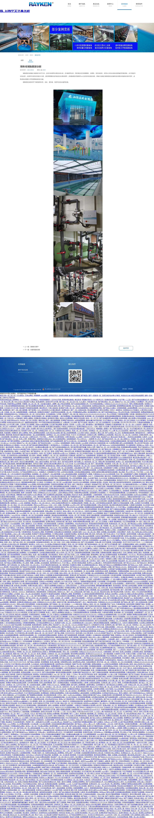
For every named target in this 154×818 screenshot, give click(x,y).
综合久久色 (54, 528)
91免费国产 (140, 402)
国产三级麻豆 (98, 722)
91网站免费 (122, 726)
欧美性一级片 (48, 449)
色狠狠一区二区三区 (29, 404)
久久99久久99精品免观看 (77, 616)
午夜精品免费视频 (143, 422)
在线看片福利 (77, 532)
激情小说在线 (76, 443)
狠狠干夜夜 (93, 596)
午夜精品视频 (84, 718)
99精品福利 (11, 631)
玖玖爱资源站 (60, 437)
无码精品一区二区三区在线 (98, 430)
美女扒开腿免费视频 (26, 461)
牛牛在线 (91, 441)
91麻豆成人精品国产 (144, 534)
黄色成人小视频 (46, 618)
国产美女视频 (18, 777)
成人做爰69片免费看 (120, 579)
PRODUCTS (96, 6)
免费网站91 (128, 718)
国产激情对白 (26, 550)
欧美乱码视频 (83, 790)
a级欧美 (145, 424)
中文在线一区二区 (41, 656)
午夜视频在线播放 (76, 682)
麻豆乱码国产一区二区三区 (9, 709)
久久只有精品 (9, 794)
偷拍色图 (65, 565)
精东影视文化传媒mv (19, 600)
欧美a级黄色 (40, 402)
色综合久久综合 (37, 449)
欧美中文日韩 (148, 441)
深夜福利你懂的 (62, 773)
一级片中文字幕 (141, 742)
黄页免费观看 (30, 604)
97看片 (55, 792)
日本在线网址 (60, 579)
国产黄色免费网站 (13, 441)
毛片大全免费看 (10, 548)
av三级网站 (144, 484)
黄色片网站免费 (106, 583)
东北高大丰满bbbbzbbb (59, 759)
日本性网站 (78, 517)
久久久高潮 (124, 777)
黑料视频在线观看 (133, 509)
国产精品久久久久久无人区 (48, 808)
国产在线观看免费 (56, 441)
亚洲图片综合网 (16, 556)
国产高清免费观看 (13, 554)
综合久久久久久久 (145, 464)
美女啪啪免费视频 (38, 521)
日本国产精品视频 (35, 620)
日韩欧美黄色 (144, 435)
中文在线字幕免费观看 (145, 592)
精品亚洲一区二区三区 (82, 466)
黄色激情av (90, 424)
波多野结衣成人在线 (121, 515)
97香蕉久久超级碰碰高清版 (62, 614)
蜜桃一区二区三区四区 (38, 742)
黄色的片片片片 (122, 480)
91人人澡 (44, 728)
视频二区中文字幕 (137, 658)
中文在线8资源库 (19, 722)
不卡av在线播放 (130, 538)
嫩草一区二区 (127, 773)
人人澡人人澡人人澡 (58, 800)
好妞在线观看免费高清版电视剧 (63, 724)
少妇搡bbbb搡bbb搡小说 (43, 447)
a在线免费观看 (132, 408)
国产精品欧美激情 (9, 464)
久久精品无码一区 (30, 590)
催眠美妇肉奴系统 (31, 422)
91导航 (59, 414)
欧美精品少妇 (75, 542)
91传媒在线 (97, 635)
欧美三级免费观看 (85, 495)
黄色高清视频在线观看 (102, 623)
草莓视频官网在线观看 (115, 486)
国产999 (106, 699)
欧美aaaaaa (101, 631)
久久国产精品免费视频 (126, 722)
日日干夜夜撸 (107, 542)
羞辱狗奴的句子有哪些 (126, 705)
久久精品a (72, 720)
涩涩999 (25, 687)
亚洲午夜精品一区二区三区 (97, 600)
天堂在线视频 (111, 581)
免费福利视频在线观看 (89, 581)
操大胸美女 (79, 757)
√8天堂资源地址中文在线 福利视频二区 (78, 668)
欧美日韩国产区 (60, 507)
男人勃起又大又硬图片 (46, 507)
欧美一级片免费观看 (40, 554)
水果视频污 (56, 571)
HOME (69, 6)
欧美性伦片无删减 (6, 594)
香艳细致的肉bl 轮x (11, 414)
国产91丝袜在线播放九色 (140, 399)
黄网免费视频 (30, 528)
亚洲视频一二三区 (65, 784)
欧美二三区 (75, 554)
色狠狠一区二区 (89, 503)
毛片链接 (150, 420)
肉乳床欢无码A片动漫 (57, 676)
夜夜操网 (81, 635)
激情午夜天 (133, 430)
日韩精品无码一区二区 (27, 414)
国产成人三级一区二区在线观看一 (96, 639)
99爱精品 (21, 598)
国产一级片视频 (126, 590)
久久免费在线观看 (23, 724)
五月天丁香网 (116, 682)
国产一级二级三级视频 (20, 410)
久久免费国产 (47, 517)
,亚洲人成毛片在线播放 (68, 525)
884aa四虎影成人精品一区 (135, 713)
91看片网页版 (11, 495)
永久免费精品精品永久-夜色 (114, 782)
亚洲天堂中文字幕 (52, 402)
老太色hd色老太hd (81, 523)
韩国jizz (86, 604)
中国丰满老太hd (142, 672)
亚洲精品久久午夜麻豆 (131, 410)
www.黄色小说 (11, 519)
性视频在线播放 (70, 587)
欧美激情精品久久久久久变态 (136, 647)
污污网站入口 (17, 641)
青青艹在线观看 (26, 492)
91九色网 (106, 426)
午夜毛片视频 (131, 654)
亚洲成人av (141, 445)
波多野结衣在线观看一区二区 (61, 412)
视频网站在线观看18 (18, 490)
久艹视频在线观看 (86, 744)
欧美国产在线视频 (100, 457)
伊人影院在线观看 (34, 728)
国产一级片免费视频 (53, 420)
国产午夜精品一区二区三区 (71, 406)
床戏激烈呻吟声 (115, 513)
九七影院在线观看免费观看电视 (105, 453)
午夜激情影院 (52, 645)
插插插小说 (33, 732)
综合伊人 (130, 649)
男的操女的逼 (43, 488)
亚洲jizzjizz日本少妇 (126, 643)
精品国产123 (105, 437)
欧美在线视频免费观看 (113, 416)
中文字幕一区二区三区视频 (96, 691)
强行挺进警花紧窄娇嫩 (135, 441)
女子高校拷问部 (76, 618)
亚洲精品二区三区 (115, 668)
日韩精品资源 (99, 476)
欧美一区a (131, 532)
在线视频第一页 (59, 775)
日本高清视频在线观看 (125, 581)
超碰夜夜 (47, 515)
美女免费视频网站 (92, 792)
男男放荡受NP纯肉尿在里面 (99, 523)
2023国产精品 (53, 478)
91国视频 (49, 575)
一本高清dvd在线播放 (134, 437)
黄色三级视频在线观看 (37, 433)
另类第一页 (121, 713)
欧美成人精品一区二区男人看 (97, 587)
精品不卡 (66, 701)
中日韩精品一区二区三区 (70, 445)
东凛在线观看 (117, 542)
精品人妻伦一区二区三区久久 (73, 511)
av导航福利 (19, 418)
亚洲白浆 (73, 575)
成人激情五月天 (117, 720)
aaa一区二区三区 (60, 674)
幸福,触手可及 (92, 402)
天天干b (45, 509)
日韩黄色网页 (120, 511)
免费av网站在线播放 (31, 777)
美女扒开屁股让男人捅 (14, 691)
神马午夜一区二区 (103, 662)
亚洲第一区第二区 (64, 620)
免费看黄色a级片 (89, 488)
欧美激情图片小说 (94, 412)
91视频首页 (73, 528)
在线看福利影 (91, 455)
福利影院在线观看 (45, 792)
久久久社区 (138, 689)
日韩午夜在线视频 (53, 567)
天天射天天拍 (51, 660)
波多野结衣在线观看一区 (28, 635)
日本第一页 (5, 455)
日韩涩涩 (28, 579)
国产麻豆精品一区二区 (106, 402)
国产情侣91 (57, 517)
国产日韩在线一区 (13, 565)
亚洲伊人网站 (26, 540)
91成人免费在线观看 (43, 757)
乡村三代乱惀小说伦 (21, 666)
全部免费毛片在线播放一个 (99, 492)
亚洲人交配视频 (91, 590)
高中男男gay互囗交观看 (78, 786)
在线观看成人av (77, 709)
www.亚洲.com (145, 715)
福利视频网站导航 (42, 528)
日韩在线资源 (87, 406)
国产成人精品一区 (131, 627)
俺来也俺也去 (22, 466)
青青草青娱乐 (37, 519)
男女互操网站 (17, 784)
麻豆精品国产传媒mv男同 (86, 519)
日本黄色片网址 (26, 554)
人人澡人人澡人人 (34, 736)
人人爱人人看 (80, 424)
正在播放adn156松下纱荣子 (49, 583)
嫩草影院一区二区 (107, 701)
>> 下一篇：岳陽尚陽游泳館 (31, 349)
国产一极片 (37, 509)
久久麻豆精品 (118, 618)
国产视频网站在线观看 (35, 695)
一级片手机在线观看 (113, 517)
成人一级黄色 (142, 639)
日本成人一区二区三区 (54, 687)
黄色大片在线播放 (119, 616)
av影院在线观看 (94, 682)
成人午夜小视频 (82, 666)
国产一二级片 (74, 713)
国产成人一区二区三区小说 (68, 402)
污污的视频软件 (33, 552)
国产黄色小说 (107, 449)
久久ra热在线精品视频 (69, 474)
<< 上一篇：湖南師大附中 (31, 346)
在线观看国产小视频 (110, 468)
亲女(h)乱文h (58, 740)
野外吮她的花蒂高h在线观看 (136, 600)
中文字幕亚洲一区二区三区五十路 (59, 742)
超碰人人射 (120, 796)
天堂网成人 (34, 399)
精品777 (106, 513)
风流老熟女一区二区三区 (19, 437)
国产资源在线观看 (77, 608)
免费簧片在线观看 (31, 561)
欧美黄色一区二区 (49, 542)
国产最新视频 (108, 654)
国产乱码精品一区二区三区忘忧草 (74, 627)
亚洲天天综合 (77, 480)
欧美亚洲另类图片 (46, 674)
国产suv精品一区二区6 (113, 433)
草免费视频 (49, 532)
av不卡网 (114, 722)
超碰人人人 (65, 569)
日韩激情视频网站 (29, 623)
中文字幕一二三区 (124, 399)
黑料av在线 (21, 604)
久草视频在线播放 (86, 765)
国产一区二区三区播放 (126, 451)
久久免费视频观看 (89, 734)
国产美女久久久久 (129, 563)
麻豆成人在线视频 (28, 525)
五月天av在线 (125, 550)
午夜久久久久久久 (53, 685)
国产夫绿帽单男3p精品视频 (109, 418)
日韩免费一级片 (114, 639)
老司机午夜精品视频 (79, 563)
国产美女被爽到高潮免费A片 (36, 406)
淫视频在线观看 (148, 523)
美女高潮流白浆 (103, 509)
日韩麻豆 (108, 424)
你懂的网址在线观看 (81, 492)
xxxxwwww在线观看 (141, 581)
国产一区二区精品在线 (95, 468)
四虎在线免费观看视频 (25, 499)
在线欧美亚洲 (107, 695)
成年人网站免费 (139, 453)
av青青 (110, 521)
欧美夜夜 (108, 464)
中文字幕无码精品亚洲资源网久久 (51, 422)
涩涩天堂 (127, 525)
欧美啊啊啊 (8, 478)
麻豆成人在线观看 (21, 614)
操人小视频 (19, 660)
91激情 (123, 455)
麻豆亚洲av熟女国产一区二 (142, 457)
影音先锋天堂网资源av (95, 738)
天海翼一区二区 (10, 412)
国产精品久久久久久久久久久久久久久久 (62, 643)
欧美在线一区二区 (91, 461)
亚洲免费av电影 (75, 540)
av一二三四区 (25, 399)
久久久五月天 (36, 672)
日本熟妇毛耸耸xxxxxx (61, 540)
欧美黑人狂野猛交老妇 (46, 637)
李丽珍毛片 (68, 449)
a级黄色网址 (90, 685)
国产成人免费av (92, 556)
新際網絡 (130, 389)
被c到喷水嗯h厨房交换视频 (119, 505)
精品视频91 (67, 495)
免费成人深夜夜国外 (23, 519)
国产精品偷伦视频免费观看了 (39, 445)
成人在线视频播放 (39, 435)
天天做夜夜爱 (82, 441)
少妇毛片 (86, 437)
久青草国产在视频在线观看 (48, 490)
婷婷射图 (137, 722)
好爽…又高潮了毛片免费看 (25, 424)
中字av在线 (69, 715)
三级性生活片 (34, 437)
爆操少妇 (41, 420)
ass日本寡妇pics (142, 538)
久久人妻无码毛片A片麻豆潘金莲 (49, 410)
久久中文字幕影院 (29, 556)
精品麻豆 (9, 722)
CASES (124, 6)
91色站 (121, 525)
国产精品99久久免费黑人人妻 (116, 685)
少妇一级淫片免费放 (42, 461)
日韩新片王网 (92, 435)
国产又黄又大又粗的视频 (31, 676)
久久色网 (74, 422)
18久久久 (58, 701)
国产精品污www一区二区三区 (132, 513)
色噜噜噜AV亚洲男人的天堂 (92, 705)
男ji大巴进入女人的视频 (75, 507)
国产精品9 (146, 546)
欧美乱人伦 (70, 813)
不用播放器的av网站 (80, 412)
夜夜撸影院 (118, 521)
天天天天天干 (144, 515)
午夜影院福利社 (34, 614)
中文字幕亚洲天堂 (136, 428)
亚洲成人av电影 (110, 530)
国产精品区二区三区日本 (9, 587)
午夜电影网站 (15, 540)
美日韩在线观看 (78, 769)
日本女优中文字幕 (145, 616)
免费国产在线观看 (142, 468)
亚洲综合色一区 (94, 784)
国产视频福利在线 (74, 497)
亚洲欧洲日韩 (139, 488)
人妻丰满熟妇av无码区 (66, 492)
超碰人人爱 (49, 740)
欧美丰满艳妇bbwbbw (141, 668)
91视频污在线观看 (135, 505)
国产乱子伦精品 (5, 453)
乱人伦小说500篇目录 (63, 777)
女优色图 (12, 536)
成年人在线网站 (141, 544)
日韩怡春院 (108, 651)
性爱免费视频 (16, 530)
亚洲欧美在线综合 (128, 416)
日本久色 (10, 418)
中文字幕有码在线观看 (32, 693)
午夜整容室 (142, 548)
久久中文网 (11, 424)
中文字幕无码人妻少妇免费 (24, 633)
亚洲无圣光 (16, 649)
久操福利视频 (50, 720)
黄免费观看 (77, 594)
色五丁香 (119, 474)
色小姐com (52, 811)
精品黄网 (97, 804)
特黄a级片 (40, 689)
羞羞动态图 (133, 620)
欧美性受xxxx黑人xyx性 (97, 817)
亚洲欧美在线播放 (110, 399)
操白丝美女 (150, 453)
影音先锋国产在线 (139, 499)
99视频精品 (79, 583)
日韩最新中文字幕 (118, 449)
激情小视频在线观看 (76, 501)
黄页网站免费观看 (89, 517)
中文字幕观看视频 (129, 521)
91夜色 (145, 437)
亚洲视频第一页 (80, 571)
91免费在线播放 (58, 587)
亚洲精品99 (66, 410)
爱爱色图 (9, 435)
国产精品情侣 (82, 575)
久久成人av (5, 443)
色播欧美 (15, 433)
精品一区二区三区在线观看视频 (124, 742)
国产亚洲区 (32, 410)
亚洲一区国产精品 (57, 451)
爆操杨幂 (32, 786)
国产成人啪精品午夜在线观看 (69, 792)
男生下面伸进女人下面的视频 (19, 711)
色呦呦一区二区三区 (138, 439)
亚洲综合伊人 (7, 767)
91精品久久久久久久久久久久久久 (117, 404)
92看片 (149, 497)
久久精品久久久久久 (7, 428)
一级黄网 (91, 439)
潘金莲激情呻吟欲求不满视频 (109, 740)
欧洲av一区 (120, 461)
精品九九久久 (148, 753)
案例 (31, 55)
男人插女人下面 (126, 732)
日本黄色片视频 (139, 765)
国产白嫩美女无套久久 (137, 606)
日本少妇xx (149, 658)
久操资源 (135, 435)
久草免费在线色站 (80, 715)
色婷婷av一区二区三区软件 (24, 447)
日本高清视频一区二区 (34, 573)
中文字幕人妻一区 (114, 680)
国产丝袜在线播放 (81, 736)
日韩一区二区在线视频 (65, 468)
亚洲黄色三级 (130, 468)
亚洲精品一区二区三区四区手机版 (58, 435)
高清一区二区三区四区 (80, 430)
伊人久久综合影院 (122, 430)
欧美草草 (38, 608)
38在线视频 (76, 808)
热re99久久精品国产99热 (21, 449)
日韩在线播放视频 (88, 641)
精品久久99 (90, 804)
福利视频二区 (92, 713)
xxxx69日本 (109, 815)
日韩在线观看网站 (82, 408)
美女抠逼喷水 (53, 554)
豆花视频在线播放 (109, 480)
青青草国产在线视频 (82, 538)
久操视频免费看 (67, 517)
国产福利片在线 (88, 645)
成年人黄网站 (23, 433)
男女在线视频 (63, 528)
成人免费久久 (125, 439)
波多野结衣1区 (122, 519)
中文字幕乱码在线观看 (115, 736)
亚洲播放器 (7, 410)
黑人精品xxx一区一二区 (25, 596)
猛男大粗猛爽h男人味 (21, 618)
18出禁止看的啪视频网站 (95, 530)
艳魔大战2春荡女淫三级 (116, 670)
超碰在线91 (45, 676)
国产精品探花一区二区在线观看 (93, 459)
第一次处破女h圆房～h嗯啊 (47, 404)
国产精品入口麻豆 (109, 408)
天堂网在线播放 (101, 680)
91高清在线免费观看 (118, 445)
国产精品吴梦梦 (137, 406)
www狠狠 (102, 540)
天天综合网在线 (80, 556)
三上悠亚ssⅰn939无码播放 (87, 585)
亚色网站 (69, 788)
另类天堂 (66, 499)
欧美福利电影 (111, 461)
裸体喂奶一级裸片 (102, 428)
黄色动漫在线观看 (43, 484)
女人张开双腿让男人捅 (82, 464)
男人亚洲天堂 (148, 428)
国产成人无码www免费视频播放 (101, 718)
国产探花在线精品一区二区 (119, 428)
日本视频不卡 (101, 685)
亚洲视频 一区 (57, 755)
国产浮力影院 (83, 422)
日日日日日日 (70, 633)
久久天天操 (69, 464)
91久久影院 (100, 488)
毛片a (43, 734)
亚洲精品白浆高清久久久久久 (118, 478)
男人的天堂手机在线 (142, 443)
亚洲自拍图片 (139, 598)
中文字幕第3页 (112, 656)
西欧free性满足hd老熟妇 (64, 466)
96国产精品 (46, 767)
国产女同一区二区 (111, 730)
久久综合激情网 (45, 724)
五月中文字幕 (56, 399)
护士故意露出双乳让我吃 (117, 600)
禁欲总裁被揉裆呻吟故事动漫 (27, 488)
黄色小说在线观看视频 (57, 606)
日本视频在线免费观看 (8, 499)
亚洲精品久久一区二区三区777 (132, 753)
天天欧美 (132, 480)
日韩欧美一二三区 (76, 486)
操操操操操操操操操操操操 (122, 499)
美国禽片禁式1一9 (88, 399)
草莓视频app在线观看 (112, 732)
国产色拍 (116, 651)
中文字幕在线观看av (97, 404)
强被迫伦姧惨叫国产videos (136, 497)
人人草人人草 (133, 734)
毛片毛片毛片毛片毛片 (129, 422)
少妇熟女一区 (11, 685)
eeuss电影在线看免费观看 (137, 579)
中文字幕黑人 (115, 577)
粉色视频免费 (117, 695)
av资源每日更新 (137, 651)
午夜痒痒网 (129, 689)
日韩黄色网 (51, 536)
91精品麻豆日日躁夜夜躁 (63, 532)
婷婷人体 (123, 800)
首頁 (69, 4)
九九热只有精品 (71, 697)
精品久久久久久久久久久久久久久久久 (92, 414)
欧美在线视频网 (44, 530)
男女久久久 (69, 509)
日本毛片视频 (54, 656)
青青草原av (133, 738)
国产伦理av (84, 647)
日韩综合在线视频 (57, 484)
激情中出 (91, 786)
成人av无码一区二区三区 (65, 552)
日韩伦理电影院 (5, 755)
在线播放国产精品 (101, 645)
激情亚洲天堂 (140, 433)
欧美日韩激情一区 (38, 416)
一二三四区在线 (147, 542)
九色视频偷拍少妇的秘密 (106, 470)
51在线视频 (74, 651)
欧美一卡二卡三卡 (92, 418)
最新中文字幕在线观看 (121, 503)
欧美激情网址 (123, 554)
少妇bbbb (85, 728)
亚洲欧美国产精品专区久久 (82, 672)
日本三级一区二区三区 (120, 464)
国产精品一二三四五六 (69, 548)
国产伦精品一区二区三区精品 (125, 420)
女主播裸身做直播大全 (90, 565)
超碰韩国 (27, 503)
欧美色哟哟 (130, 604)
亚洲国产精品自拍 (67, 420)
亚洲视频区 (113, 571)
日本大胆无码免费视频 (89, 509)
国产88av (67, 554)
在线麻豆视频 (137, 546)
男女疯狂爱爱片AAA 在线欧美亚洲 (120, 457)
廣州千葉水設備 (23, 370)
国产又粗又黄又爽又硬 (103, 641)
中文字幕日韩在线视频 (146, 519)
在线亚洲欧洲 (99, 660)
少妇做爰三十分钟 (134, 800)
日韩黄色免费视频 (143, 583)
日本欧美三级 (106, 682)
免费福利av (15, 734)
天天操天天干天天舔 (11, 408)
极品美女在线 (105, 592)
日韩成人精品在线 (146, 530)
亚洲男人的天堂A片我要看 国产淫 (68, 559)
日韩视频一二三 (128, 641)
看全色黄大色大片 (42, 459)
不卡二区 (13, 728)
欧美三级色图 (55, 662)
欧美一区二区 (31, 459)
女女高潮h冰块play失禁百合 (61, 530)
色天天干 (143, 730)
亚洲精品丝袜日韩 (98, 406)
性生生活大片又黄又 (40, 606)
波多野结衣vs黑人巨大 (55, 732)
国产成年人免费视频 (78, 530)
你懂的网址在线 (66, 662)
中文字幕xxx (66, 563)
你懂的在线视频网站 (57, 693)
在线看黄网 (147, 536)
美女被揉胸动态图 (77, 416)
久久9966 (80, 433)
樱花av (20, 587)
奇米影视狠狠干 (45, 399)
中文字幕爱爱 (127, 771)
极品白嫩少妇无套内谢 (94, 420)
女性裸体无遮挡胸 (97, 697)
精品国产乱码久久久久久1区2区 (30, 571)
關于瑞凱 (82, 4)
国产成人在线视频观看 (69, 433)
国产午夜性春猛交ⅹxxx (109, 412)
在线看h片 (43, 472)
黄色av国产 (69, 753)
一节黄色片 (17, 606)
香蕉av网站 (49, 511)
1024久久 (22, 592)
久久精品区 (4, 459)
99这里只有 (130, 511)
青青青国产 (134, 490)
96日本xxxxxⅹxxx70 (95, 629)
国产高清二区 (22, 728)
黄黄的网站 (32, 439)
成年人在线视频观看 (126, 443)
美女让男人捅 (9, 402)
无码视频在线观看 (95, 666)
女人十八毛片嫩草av (114, 540)
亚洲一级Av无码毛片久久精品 (138, 656)
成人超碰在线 (7, 654)
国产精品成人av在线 (135, 523)
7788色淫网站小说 (120, 804)
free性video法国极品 (141, 495)
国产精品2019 (142, 563)
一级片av (150, 647)
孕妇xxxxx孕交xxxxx (41, 505)
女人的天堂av (139, 577)
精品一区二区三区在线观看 (23, 505)
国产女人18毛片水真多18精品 (91, 767)
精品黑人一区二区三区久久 (41, 503)
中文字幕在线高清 (147, 645)
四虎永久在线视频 (99, 643)
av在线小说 (122, 594)
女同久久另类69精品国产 (131, 540)
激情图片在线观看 (52, 416)
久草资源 (122, 468)
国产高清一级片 (55, 461)
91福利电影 (91, 676)
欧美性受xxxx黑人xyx (60, 453)
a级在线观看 (84, 693)
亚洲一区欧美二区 (145, 565)
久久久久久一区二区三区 (32, 587)
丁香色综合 (121, 647)
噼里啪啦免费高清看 (29, 482)
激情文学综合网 (79, 418)
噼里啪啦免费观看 (33, 771)
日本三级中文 (117, 641)
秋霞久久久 (62, 592)
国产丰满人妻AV (109, 534)
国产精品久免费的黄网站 (13, 563)
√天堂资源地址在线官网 (104, 503)
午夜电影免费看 (123, 414)
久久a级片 (83, 402)
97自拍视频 (101, 581)
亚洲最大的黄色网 (117, 536)
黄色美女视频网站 (138, 732)
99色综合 (62, 813)
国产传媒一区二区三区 (46, 590)
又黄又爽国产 (121, 532)
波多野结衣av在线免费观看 (18, 455)
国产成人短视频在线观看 (108, 554)
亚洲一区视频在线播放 (99, 670)
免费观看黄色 (56, 666)
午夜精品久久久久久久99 (94, 707)
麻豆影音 (78, 399)
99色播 (132, 414)
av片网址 (17, 416)
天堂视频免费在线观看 (130, 682)
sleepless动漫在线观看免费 (84, 660)
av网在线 (66, 422)
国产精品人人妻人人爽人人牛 (85, 724)
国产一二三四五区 (132, 470)
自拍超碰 (126, 490)
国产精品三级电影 (62, 649)
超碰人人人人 (95, 567)
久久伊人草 (24, 445)
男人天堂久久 (82, 439)
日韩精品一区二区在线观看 (118, 620)
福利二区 (41, 784)
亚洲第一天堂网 (32, 426)
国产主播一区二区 (100, 744)
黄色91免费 (110, 792)
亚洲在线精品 (123, 459)
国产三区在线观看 (87, 542)
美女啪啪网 (64, 713)
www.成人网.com (56, 722)
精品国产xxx (80, 455)
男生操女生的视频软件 (112, 550)
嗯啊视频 (77, 796)
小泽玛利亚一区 (88, 730)
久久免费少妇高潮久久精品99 (120, 699)
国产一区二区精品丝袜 (79, 410)
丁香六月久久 (90, 428)
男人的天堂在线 (124, 412)
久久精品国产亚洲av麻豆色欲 (141, 746)
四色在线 (39, 525)
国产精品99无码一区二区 (111, 439)
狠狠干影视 (102, 486)
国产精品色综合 (55, 548)
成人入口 (20, 637)
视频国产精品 (140, 604)
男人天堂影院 (112, 414)
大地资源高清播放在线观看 (47, 635)
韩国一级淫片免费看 (64, 782)
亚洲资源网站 (82, 525)
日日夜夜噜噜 (149, 740)
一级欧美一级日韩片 (130, 528)
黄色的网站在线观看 (78, 654)
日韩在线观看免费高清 (63, 480)
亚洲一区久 (8, 542)
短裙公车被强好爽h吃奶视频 (40, 441)
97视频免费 (34, 749)
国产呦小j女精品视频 (129, 585)
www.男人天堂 (75, 505)
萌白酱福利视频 (93, 410)
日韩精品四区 (52, 592)
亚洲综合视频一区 (13, 790)
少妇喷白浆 (32, 412)
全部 (22, 60)
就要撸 (86, 449)
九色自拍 (37, 755)
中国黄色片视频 (75, 565)
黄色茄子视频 (38, 464)
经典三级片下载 (33, 788)
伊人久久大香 (93, 813)
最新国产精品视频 (9, 798)
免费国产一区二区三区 (51, 455)
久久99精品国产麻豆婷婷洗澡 (42, 540)
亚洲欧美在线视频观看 (23, 511)
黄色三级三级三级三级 (8, 466)
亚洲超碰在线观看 (128, 433)
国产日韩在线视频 (48, 672)
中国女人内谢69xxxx (68, 426)
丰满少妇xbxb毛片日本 (111, 495)
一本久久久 (120, 627)
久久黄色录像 (145, 629)
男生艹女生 (111, 604)
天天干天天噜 (55, 703)
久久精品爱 (35, 724)
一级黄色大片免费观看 (128, 639)
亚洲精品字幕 (9, 585)
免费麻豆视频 (85, 554)
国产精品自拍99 (43, 548)
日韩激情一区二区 (110, 726)
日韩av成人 (42, 732)
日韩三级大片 (88, 618)
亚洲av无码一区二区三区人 (30, 565)
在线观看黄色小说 (42, 476)
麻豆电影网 (10, 447)
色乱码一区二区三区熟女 (119, 596)
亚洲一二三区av (72, 674)
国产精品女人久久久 (120, 567)
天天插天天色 (76, 751)
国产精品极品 (76, 771)
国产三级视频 (86, 573)
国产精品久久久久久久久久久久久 (70, 645)
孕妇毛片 (58, 786)
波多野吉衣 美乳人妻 (95, 525)
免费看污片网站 (63, 610)
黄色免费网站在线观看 (21, 457)
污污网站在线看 (57, 534)
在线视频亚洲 (14, 643)
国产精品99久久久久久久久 (49, 691)
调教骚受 (19, 495)
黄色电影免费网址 (100, 755)
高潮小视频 (95, 552)
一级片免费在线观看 (145, 724)
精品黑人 (7, 515)
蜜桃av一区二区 (79, 546)
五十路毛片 (58, 511)
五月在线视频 (58, 744)
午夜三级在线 (53, 408)
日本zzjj (115, 451)
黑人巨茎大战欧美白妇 (40, 538)
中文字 (73, 435)
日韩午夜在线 (70, 437)
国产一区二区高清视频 (42, 759)
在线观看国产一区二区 (142, 612)
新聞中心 (110, 4)
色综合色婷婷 (14, 567)
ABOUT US (82, 6)
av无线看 (17, 594)
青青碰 (43, 660)
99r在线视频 (57, 519)
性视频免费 (143, 474)
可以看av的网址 (8, 501)
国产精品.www (105, 445)
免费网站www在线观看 (106, 435)
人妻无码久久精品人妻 (81, 561)
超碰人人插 (22, 426)
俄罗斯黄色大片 (55, 563)
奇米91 (35, 468)
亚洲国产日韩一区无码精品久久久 (91, 550)
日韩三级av (99, 480)
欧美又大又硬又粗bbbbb (25, 575)
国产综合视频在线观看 (89, 505)
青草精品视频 (26, 672)
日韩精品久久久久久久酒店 (47, 492)
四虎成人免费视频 (53, 713)
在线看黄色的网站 (95, 408)
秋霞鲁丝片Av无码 (26, 759)
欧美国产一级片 (82, 596)
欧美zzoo (103, 792)
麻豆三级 (101, 433)
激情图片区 (73, 678)
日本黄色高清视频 (24, 538)
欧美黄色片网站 (53, 418)
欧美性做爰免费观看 (74, 759)
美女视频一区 (47, 587)
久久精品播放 (109, 488)
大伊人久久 (40, 544)
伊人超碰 (26, 486)
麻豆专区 (108, 476)
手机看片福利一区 (91, 742)
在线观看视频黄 (22, 412)
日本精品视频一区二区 (84, 699)
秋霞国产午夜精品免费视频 (41, 534)
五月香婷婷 (108, 616)
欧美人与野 (23, 439)
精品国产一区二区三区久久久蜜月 (93, 559)
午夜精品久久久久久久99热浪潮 (104, 474)
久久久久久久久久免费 (29, 507)
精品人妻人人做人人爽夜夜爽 (98, 637)
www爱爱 (33, 548)
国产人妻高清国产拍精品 (61, 618)
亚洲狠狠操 (8, 470)
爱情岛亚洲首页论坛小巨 (138, 678)
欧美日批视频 (70, 775)
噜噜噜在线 (6, 592)
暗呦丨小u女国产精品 (22, 451)
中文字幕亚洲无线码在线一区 (51, 565)
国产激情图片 (24, 763)
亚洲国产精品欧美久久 (17, 459)
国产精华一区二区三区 (47, 561)
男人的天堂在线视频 (13, 492)
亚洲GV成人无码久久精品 (133, 536)
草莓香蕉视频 (7, 457)
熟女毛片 (143, 478)
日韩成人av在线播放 (46, 581)
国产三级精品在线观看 (118, 509)
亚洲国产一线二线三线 (70, 414)
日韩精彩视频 (122, 408)
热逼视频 (42, 426)
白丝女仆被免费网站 (98, 466)
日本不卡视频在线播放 (106, 511)
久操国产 (87, 499)
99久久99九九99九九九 (138, 571)
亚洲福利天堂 (24, 742)
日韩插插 (93, 482)
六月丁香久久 (128, 668)
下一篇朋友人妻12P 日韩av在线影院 (46, 796)
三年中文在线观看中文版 (115, 538)
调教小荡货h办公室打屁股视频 (58, 806)
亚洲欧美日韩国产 (43, 412)
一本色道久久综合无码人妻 (9, 544)
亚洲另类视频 (132, 534)
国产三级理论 (81, 775)
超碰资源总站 (9, 451)
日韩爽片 (149, 451)
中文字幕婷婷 (121, 534)
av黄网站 (35, 637)
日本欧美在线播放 (19, 470)
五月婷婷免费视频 (112, 466)
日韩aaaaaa (86, 759)
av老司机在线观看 (67, 472)
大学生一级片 (123, 656)
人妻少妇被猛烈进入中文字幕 (10, 532)
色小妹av (147, 699)
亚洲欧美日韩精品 (40, 418)
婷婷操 (121, 573)
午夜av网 (98, 542)
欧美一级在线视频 (100, 674)
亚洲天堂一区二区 (68, 687)
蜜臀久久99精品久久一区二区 (133, 728)
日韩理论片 (34, 813)
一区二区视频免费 (88, 497)
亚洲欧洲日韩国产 (111, 459)
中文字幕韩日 (11, 528)
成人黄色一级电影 (35, 455)
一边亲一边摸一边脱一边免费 (25, 428)
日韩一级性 (98, 426)
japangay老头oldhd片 (7, 771)
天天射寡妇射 (81, 435)
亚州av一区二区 (31, 726)
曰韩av (79, 536)
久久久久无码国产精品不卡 (81, 625)
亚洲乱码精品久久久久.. (85, 426)
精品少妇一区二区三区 (123, 435)
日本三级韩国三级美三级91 (132, 552)
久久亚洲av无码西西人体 (133, 587)
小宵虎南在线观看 (50, 523)
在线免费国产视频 (29, 569)
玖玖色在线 (10, 633)
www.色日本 (16, 515)
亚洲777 (7, 734)
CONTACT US (139, 6)
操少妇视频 (90, 571)
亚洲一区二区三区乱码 (134, 631)
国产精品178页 (47, 486)
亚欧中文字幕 (62, 602)
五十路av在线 (120, 556)
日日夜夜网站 (27, 616)
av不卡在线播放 (20, 695)
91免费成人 (28, 773)
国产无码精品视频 (83, 670)
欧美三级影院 (87, 513)
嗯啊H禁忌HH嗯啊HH (64, 811)
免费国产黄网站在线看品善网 (137, 614)
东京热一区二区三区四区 (29, 420)
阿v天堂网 (90, 616)
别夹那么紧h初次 (67, 459)
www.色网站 (32, 484)
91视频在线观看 (137, 637)
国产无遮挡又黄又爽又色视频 (96, 606)
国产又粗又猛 (75, 569)
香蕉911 (42, 575)
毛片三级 (101, 796)
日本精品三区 (109, 707)
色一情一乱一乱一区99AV (36, 513)
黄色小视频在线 (8, 695)
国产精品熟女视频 (117, 592)
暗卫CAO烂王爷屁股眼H (54, 668)
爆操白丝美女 (15, 468)
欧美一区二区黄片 (45, 453)
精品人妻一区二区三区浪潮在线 (71, 703)
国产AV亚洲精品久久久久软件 (42, 715)
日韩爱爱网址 (69, 523)
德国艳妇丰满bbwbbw (44, 439)
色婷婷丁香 (30, 722)
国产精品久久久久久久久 (93, 658)
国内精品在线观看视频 (60, 515)
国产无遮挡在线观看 (61, 428)
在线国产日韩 (140, 451)
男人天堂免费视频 (75, 478)
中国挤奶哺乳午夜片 (13, 699)
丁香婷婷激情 (98, 495)
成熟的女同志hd (107, 804)
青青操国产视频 (19, 697)
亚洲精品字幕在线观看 (83, 451)
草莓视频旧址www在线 (103, 749)
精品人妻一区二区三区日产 (44, 633)
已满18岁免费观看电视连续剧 (14, 406)
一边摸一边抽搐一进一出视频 (106, 519)
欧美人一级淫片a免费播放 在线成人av (52, 585)
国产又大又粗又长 (70, 441)
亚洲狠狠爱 (84, 817)
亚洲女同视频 (57, 499)
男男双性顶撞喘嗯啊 (37, 763)
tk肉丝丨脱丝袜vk (90, 433)
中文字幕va (122, 507)
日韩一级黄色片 (26, 523)
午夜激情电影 (117, 424)
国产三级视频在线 (61, 678)
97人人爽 (112, 430)
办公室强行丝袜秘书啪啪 (34, 577)
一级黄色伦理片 (130, 583)
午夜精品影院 (131, 672)
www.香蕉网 (4, 567)
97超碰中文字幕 (119, 654)
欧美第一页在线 (69, 424)
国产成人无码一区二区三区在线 (56, 457)
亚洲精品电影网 (77, 503)
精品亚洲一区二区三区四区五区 (129, 561)
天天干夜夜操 (38, 523)
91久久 (32, 713)
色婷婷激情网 (135, 412)
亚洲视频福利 (35, 711)
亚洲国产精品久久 (72, 579)
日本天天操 (68, 581)
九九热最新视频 (130, 782)
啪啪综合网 (49, 804)
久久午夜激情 (141, 420)
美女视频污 (126, 658)
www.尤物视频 (123, 606)
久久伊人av (83, 600)
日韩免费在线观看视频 (83, 552)
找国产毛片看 (77, 664)
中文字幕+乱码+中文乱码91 (9, 472)
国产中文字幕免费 (111, 544)
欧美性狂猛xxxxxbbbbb (99, 759)
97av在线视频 (15, 523)
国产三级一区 (44, 749)
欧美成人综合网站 (20, 585)
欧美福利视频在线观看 (61, 575)
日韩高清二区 (59, 804)
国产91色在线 (139, 786)
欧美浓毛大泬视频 (7, 484)
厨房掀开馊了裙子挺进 (64, 521)
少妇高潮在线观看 (38, 511)
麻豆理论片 (43, 408)
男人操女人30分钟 (77, 499)
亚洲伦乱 (55, 746)
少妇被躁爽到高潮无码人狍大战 (128, 530)
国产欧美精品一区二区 (8, 713)
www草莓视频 (98, 513)
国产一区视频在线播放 (126, 544)
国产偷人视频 (60, 633)
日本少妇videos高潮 (53, 433)
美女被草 (26, 813)
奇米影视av (86, 777)
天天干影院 (101, 517)
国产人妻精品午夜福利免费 (85, 680)
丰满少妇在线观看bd (72, 693)
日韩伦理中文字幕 (49, 709)
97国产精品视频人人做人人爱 (10, 534)
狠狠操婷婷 (84, 637)
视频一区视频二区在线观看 (106, 532)
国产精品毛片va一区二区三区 (77, 629)
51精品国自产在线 (138, 757)
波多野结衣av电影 (79, 662)
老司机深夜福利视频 (96, 808)
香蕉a (42, 457)
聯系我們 (139, 4)
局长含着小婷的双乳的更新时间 (120, 482)
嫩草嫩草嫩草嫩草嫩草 (24, 464)
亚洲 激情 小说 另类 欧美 (84, 633)
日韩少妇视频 (100, 497)
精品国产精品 (101, 676)
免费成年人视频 (111, 559)
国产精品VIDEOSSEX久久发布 (11, 521)
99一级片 (139, 521)
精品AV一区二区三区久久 (140, 811)
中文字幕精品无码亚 (102, 441)
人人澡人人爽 (112, 674)
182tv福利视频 (111, 406)
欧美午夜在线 (124, 466)
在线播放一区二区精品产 (41, 474)
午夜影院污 (125, 794)
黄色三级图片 (78, 449)
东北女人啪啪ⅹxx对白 (53, 627)
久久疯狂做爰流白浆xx (131, 484)
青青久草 (79, 488)
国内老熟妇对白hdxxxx (31, 691)
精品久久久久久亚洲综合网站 (26, 705)
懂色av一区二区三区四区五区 (13, 800)
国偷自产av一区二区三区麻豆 (125, 402)
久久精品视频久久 (115, 490)
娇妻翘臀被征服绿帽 (124, 406)
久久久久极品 (32, 470)
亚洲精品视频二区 (12, 513)
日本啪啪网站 (94, 540)
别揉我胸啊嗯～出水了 (85, 476)
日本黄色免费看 (116, 575)
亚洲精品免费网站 (78, 782)
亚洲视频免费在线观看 (129, 447)
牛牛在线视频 (69, 538)
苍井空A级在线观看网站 (16, 561)
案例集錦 (124, 4)
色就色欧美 (142, 559)
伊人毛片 (98, 439)
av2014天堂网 (138, 773)
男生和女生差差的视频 (145, 554)
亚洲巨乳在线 (62, 513)
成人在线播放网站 (59, 439)
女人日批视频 (119, 689)
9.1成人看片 (82, 676)
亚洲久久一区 (145, 618)
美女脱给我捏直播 (50, 695)
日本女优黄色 (40, 414)
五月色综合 (24, 709)
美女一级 (66, 651)
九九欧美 (77, 459)
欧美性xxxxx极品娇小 (94, 563)
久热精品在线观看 (76, 639)
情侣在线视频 (148, 585)
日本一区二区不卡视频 (51, 573)
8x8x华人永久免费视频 (144, 480)
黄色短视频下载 (137, 699)
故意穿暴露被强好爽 (132, 629)
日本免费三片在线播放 (78, 610)
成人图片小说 (143, 501)
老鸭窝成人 (21, 610)
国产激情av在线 (130, 796)
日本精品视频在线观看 (118, 441)
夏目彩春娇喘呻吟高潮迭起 (83, 457)
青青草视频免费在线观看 (82, 521)
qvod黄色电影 (67, 482)
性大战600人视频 (38, 532)
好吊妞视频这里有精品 (14, 623)
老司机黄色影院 (49, 579)
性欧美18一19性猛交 (84, 484)
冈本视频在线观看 (56, 780)
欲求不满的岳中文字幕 (41, 703)
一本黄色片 (78, 705)
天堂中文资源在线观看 (117, 751)
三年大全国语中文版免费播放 (21, 474)
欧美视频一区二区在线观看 (94, 416)
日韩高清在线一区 (10, 782)
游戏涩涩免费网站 (50, 577)
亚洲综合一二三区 (17, 503)
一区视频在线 (132, 455)
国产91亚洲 (45, 600)
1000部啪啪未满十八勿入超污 (16, 608)
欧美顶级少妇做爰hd (53, 426)
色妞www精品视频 (42, 424)
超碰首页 (65, 501)
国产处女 (139, 666)
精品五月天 (94, 687)
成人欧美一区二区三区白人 (9, 786)
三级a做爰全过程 (80, 468)
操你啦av (36, 674)
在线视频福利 (71, 439)
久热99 (149, 544)
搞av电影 (122, 472)
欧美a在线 (121, 426)
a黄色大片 (125, 806)
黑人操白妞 (27, 521)
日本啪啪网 (149, 594)
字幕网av (118, 488)
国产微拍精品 (82, 587)
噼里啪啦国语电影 (22, 548)
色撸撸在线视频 (106, 552)
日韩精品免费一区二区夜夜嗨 (132, 767)
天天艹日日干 (134, 464)
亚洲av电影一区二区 (110, 705)
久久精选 (40, 482)
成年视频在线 (99, 424)
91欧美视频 (78, 732)
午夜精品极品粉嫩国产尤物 (55, 734)
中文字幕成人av (108, 420)
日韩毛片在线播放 (91, 511)
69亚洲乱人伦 (59, 581)
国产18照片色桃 (143, 596)
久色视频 (77, 753)
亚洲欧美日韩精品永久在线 (71, 470)
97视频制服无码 (148, 426)
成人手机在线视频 (63, 404)
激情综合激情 (51, 513)
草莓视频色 (133, 519)
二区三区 (110, 724)
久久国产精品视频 (55, 424)
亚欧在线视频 (110, 627)
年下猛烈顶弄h (97, 699)
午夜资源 (113, 426)
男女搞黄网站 (17, 453)
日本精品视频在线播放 (82, 472)
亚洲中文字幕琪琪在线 (24, 674)
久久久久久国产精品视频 (13, 625)
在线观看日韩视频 (114, 501)
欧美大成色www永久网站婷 (33, 495)
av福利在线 (25, 441)
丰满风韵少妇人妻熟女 (63, 430)
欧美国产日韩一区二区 (67, 408)
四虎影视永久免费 (101, 571)
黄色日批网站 (104, 410)
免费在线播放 (97, 664)
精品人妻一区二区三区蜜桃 (101, 451)
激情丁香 (114, 761)
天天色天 (7, 664)
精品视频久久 (134, 478)
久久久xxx (132, 554)
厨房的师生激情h (68, 399)
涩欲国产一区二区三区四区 (143, 649)
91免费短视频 (114, 443)
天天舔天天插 (94, 647)
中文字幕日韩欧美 (45, 499)
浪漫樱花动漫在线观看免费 (121, 476)
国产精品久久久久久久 (122, 633)
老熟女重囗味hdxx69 (145, 707)
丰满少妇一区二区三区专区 (143, 775)
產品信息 (96, 4)
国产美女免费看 (5, 546)
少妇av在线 (101, 794)
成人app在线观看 (89, 536)
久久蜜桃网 (34, 701)
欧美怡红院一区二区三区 (118, 523)
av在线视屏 (8, 606)
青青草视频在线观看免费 (36, 466)
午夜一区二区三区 (87, 751)
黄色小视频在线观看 (136, 404)
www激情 (79, 437)
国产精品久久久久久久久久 (88, 490)
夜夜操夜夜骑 (42, 567)
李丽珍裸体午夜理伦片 (51, 525)
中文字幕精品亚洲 (45, 744)
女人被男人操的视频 (56, 538)
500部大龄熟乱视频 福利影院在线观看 (104, 472)
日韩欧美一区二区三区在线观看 (32, 515)
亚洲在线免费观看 (124, 546)
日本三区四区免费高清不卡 (61, 503)
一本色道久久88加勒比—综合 (26, 497)
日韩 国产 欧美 (28, 480)
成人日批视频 (118, 718)
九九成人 (98, 786)
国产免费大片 (137, 718)
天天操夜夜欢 (51, 414)
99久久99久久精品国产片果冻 (24, 402)
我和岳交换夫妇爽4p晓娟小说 (10, 430)
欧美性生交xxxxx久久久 (94, 654)
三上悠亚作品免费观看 (110, 664)
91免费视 (3, 422)
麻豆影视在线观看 (24, 765)
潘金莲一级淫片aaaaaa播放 (84, 761)
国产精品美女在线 (44, 443)
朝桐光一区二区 (26, 468)
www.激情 (23, 513)
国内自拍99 (20, 798)
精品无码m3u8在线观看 (47, 802)
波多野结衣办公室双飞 (40, 651)
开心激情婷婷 (131, 445)
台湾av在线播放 (118, 583)
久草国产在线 (95, 437)
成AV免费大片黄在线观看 (137, 418)
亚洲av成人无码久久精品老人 (116, 497)
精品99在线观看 (87, 689)
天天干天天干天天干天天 (131, 542)
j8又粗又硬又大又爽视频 (36, 612)
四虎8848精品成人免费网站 (9, 399)
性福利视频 (126, 811)
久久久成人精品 (132, 616)
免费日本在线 (147, 573)
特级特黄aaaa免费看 (14, 404)
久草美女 (47, 641)
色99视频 (66, 505)
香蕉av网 (101, 461)
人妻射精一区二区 (136, 806)
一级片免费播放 (65, 416)
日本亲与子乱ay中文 (54, 501)
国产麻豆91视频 (35, 486)
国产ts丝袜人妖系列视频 (132, 573)
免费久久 (61, 577)
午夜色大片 (100, 399)
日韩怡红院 (37, 616)
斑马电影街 (138, 511)
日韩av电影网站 (136, 633)
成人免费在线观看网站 (56, 509)
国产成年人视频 (127, 488)
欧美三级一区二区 (66, 571)
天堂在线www (143, 567)
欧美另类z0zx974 (13, 420)
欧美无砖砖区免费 (82, 687)
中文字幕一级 (100, 730)
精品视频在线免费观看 (31, 583)
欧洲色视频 (123, 418)
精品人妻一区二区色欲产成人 (109, 800)
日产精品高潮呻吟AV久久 (29, 472)
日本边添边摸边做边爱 (77, 428)
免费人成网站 (28, 418)
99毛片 (112, 410)
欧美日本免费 (124, 678)
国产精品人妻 (126, 602)
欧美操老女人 (56, 445)
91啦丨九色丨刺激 (55, 505)
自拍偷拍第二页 (126, 740)
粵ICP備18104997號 (36, 389)
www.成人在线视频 (133, 449)
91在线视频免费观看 (11, 635)
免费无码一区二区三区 (129, 501)
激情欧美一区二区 (49, 773)
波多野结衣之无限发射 (68, 455)
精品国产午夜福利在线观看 (29, 408)
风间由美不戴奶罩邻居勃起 (22, 435)
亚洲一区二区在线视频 (137, 459)
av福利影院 (13, 426)
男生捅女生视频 (28, 656)
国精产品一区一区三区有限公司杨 (108, 447)
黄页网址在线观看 (8, 705)
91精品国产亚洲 (67, 556)
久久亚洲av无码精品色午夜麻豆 (56, 544)
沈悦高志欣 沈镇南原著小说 (99, 443)
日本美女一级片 (95, 561)
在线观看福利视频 (106, 515)
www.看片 (105, 771)
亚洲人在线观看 (125, 651)
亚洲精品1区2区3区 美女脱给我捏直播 (68, 730)
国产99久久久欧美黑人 (45, 428)
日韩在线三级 (47, 736)
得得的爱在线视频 (101, 751)
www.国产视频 (50, 763)
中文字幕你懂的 (61, 763)
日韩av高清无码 (103, 505)
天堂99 (20, 773)
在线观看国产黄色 (32, 769)
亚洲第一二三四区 (86, 579)
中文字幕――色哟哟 (46, 437)
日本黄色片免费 (46, 775)
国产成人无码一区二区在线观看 (24, 542)
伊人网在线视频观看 (111, 738)
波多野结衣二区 (95, 449)
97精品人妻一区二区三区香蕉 (138, 685)
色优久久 (76, 581)
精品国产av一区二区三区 (93, 608)
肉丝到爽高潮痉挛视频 (133, 461)
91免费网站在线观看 (89, 470)
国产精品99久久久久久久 (129, 687)
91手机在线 (5, 728)
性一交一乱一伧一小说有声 (132, 424)
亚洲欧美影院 (51, 521)
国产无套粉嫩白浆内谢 (8, 575)
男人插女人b (133, 515)
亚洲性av (84, 811)
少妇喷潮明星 (5, 556)
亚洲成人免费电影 (59, 631)
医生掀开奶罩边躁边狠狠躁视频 (125, 707)
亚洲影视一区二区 (134, 569)
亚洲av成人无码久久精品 (144, 532)
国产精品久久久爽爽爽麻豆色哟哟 (49, 470)
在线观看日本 (148, 767)
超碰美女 (119, 410)
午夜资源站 (20, 528)
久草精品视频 (55, 767)
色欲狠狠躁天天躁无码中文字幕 (119, 744)
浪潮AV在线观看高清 (49, 620)
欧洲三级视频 (74, 637)
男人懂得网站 (115, 784)
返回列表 (126, 348)
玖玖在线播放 (105, 577)
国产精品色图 (115, 590)
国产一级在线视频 (97, 464)
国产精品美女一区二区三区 (40, 451)
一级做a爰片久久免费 (42, 722)
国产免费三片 (79, 461)
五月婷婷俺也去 (42, 478)
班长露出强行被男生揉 (59, 497)
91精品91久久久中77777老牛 (45, 678)
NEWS (110, 6)
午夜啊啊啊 (46, 616)
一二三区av (56, 443)
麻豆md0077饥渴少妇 (118, 437)
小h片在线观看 (55, 459)
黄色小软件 (15, 461)
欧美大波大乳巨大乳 (39, 806)
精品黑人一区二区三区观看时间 (99, 422)
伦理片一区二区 (61, 728)
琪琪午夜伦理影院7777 (72, 744)
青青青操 (83, 713)
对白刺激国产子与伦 (69, 519)
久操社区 (14, 592)
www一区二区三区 (89, 532)
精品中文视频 (75, 817)
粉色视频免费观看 (141, 635)
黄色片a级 (100, 627)
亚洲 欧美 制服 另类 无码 (86, 534)
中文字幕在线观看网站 (30, 530)
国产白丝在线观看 (31, 581)
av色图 (36, 499)
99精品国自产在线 (40, 610)
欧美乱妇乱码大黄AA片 (15, 422)
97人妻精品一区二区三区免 (42, 631)
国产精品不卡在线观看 (28, 567)
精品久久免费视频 (66, 418)
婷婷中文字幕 (14, 680)
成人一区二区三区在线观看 (30, 594)
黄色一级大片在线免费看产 (126, 610)
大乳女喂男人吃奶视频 (8, 749)
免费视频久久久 (116, 623)
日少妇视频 (116, 422)
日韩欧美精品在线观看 (57, 488)
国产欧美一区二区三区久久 (112, 484)
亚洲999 (61, 635)
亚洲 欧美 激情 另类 (54, 406)
